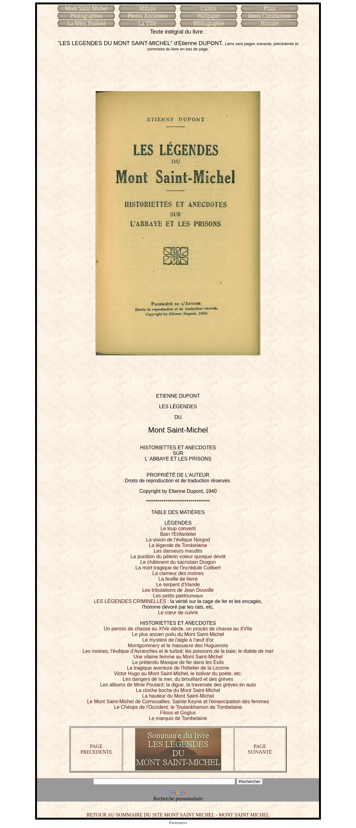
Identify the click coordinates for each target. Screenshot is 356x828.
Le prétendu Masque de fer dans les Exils (178, 662)
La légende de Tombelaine (178, 545)
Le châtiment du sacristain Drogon (178, 562)
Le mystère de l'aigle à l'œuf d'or (178, 640)
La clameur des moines (177, 573)
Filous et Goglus (178, 712)
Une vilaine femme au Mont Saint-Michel (177, 656)
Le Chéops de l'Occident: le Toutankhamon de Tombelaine (178, 707)
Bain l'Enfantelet (178, 534)
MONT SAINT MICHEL (244, 814)
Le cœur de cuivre (178, 612)
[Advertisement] (178, 71)
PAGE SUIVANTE (260, 749)
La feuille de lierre (178, 579)
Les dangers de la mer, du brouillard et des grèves (178, 679)
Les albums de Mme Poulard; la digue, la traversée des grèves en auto (178, 684)
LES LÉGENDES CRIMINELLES (130, 601)
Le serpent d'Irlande (178, 584)
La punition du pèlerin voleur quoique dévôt (178, 556)
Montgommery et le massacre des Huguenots (178, 645)
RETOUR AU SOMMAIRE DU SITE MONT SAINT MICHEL (150, 814)
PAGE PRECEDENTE (96, 749)
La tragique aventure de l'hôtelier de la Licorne (178, 668)
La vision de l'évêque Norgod (178, 539)
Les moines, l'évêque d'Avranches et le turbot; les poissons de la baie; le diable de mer (177, 651)
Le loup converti (178, 528)
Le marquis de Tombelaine (178, 718)
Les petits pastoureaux (178, 595)
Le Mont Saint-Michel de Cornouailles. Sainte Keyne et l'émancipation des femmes (178, 701)
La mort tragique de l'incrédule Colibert (178, 567)
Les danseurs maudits (178, 551)
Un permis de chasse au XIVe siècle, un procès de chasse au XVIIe (178, 628)
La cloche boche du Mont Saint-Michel (178, 690)
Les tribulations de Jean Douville (178, 590)
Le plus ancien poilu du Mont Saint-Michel (178, 634)
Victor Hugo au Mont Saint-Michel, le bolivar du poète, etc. (178, 673)
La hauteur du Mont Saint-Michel (178, 696)
